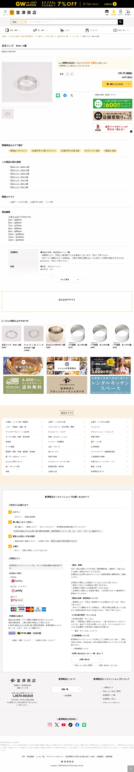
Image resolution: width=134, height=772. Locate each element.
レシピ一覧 (40, 757)
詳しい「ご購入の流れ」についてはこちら (30, 550)
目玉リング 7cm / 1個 (18, 180)
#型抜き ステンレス (18, 151)
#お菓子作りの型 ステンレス (44, 151)
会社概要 (67, 696)
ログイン (17, 517)
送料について (30, 527)
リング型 (75, 36)
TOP (23, 757)
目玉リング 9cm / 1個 (18, 187)
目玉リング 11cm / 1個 (18, 170)
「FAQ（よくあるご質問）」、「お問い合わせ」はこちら (94, 665)
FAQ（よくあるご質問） (111, 691)
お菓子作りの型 (62, 36)
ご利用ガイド (107, 687)
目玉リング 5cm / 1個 (18, 177)
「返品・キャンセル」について (84, 631)
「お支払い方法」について (43, 640)
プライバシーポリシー (110, 703)
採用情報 (109, 757)
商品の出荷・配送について (104, 95)
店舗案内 (100, 757)
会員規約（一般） (109, 695)
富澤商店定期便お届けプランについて (70, 527)
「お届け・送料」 (82, 531)
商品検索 (30, 757)
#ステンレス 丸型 (92, 151)
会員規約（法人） (109, 699)
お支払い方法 (42, 541)
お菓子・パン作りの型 (45, 36)
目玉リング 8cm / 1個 (18, 184)
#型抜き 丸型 (110, 151)
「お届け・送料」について (19, 640)
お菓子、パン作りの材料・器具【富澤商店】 (18, 36)
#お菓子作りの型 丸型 (70, 151)
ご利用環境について (79, 649)
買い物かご (18, 527)
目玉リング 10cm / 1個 (18, 167)
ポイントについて (46, 527)
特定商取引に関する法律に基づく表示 (80, 757)
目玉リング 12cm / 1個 (18, 174)
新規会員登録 (29, 517)
